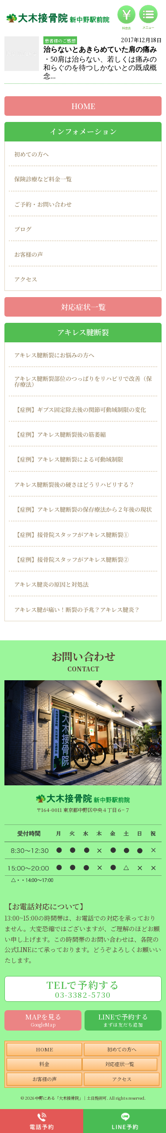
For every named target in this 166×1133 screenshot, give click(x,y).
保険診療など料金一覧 (43, 179)
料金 (44, 1063)
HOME (83, 106)
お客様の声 (28, 254)
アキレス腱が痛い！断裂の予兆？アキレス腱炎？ (77, 609)
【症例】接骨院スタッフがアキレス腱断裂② (71, 559)
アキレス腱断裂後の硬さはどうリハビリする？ (74, 484)
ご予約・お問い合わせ (43, 204)
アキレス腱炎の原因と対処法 (51, 584)
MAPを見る (43, 1019)
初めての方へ (31, 154)
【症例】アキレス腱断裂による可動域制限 (68, 459)
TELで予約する (83, 988)
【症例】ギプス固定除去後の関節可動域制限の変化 (80, 409)
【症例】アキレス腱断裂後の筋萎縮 (60, 434)
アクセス (25, 279)
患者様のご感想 (60, 40)
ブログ (22, 229)
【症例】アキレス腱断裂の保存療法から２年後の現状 (83, 509)
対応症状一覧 (82, 306)
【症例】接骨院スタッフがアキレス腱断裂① (71, 534)
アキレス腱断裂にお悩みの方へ (54, 355)
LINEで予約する (123, 1019)
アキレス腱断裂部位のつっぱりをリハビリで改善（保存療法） (83, 381)
